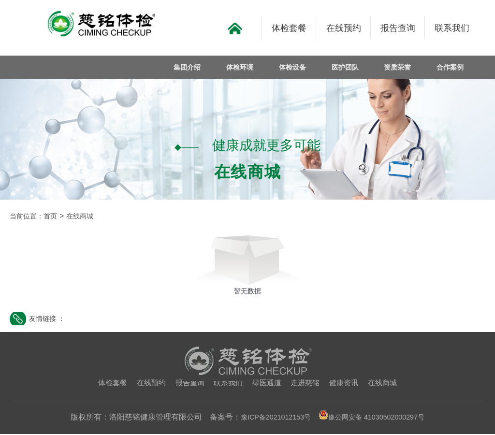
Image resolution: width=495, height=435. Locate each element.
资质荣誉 (399, 67)
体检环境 (245, 67)
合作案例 (451, 67)
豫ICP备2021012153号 (269, 418)
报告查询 (187, 383)
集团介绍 (193, 67)
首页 (56, 216)
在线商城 (88, 216)
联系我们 (227, 383)
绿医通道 (267, 383)
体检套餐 (105, 383)
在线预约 (146, 383)
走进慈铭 (307, 383)
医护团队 (348, 67)
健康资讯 (348, 383)
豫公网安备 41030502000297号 (376, 418)
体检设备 (296, 67)
